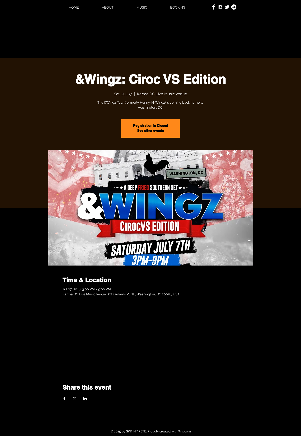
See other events (150, 131)
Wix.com (184, 431)
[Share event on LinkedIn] (85, 398)
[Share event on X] (75, 398)
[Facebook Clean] (213, 7)
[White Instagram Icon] (220, 7)
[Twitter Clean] (227, 7)
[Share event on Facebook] (64, 398)
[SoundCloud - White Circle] (233, 7)
